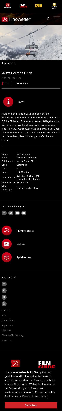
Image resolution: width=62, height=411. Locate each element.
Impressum (7, 325)
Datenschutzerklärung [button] (35, 396)
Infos (14, 102)
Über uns (6, 330)
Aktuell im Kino (12, 78)
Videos (13, 244)
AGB (4, 315)
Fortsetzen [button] (31, 405)
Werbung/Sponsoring (12, 335)
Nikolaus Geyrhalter (27, 157)
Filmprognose (18, 230)
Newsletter (7, 340)
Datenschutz (8, 320)
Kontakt (6, 310)
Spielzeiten (16, 257)
